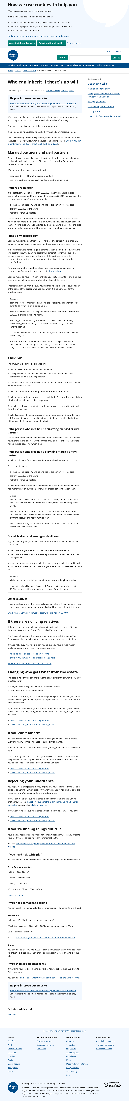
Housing (54, 65)
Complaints (71, 1056)
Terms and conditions (105, 1045)
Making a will (94, 111)
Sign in (118, 51)
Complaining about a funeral (101, 106)
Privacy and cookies (104, 1049)
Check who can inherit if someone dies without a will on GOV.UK (38, 612)
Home (10, 70)
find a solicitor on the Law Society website (29, 653)
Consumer (44, 65)
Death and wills (29, 70)
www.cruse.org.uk (16, 895)
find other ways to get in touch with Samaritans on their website (45, 937)
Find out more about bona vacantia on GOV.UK (29, 663)
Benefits (11, 65)
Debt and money (30, 65)
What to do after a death (99, 88)
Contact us (70, 1045)
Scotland (64, 90)
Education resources (45, 1045)
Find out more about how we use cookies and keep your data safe (38, 36)
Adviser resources (44, 1041)
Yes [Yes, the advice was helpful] (9, 1014)
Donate (62, 57)
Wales (71, 90)
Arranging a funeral (97, 101)
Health (99, 65)
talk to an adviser (38, 805)
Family (63, 65)
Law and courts (74, 65)
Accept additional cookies (22, 43)
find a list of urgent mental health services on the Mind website (49, 977)
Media (68, 1060)
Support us (71, 1049)
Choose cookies (74, 43)
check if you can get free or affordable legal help (32, 657)
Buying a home (55, 271)
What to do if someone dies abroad (104, 116)
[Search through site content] (90, 57)
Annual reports (72, 1052)
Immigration (88, 65)
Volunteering (71, 1071)
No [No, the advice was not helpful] (14, 1014)
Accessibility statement (105, 1041)
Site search (41, 1049)
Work (19, 65)
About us (70, 1041)
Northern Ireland (53, 90)
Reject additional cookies (51, 43)
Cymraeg (109, 51)
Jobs (68, 1075)
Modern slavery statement (77, 1064)
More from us (109, 65)
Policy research (72, 1067)
